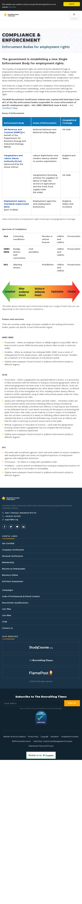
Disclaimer (54, 736)
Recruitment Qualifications (15, 602)
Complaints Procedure (70, 736)
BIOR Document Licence (21, 741)
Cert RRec (6, 615)
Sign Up (72, 703)
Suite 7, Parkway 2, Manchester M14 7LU (20, 513)
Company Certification (13, 549)
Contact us (7, 628)
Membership (8, 562)
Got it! (71, 4)
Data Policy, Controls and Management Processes (52, 741)
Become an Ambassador (13, 568)
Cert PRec (6, 609)
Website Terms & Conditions (14, 736)
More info (12, 7)
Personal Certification (12, 556)
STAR (4, 621)
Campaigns (7, 590)
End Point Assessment (12, 581)
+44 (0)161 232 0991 (13, 516)
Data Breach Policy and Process (41, 746)
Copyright (44, 736)
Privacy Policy (33, 736)
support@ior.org (11, 519)
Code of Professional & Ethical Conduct (21, 596)
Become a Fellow (10, 575)
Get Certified (8, 543)
